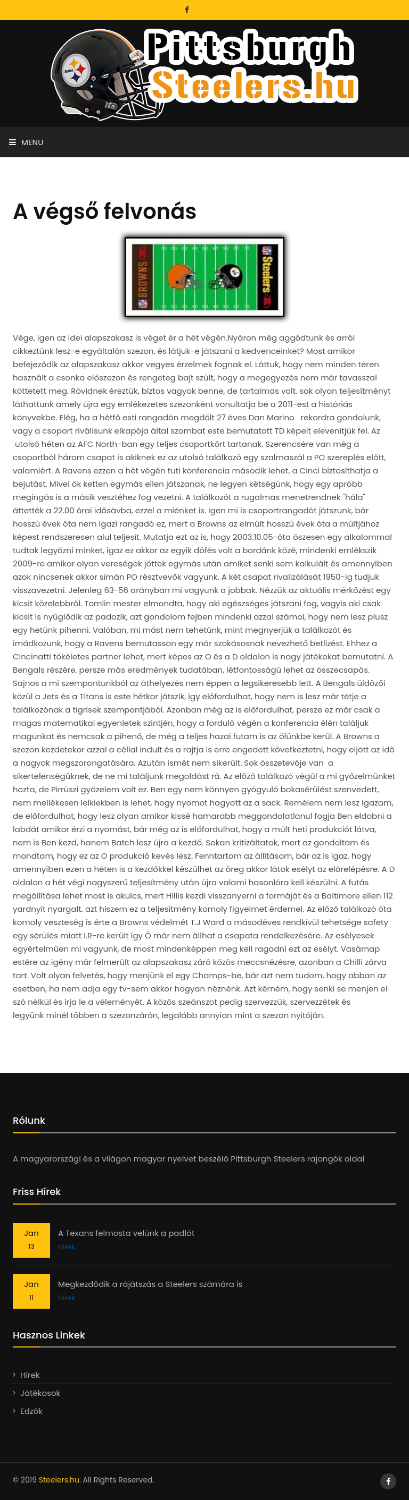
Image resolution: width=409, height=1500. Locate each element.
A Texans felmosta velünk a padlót (126, 1233)
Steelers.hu (59, 1479)
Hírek (66, 1247)
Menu (26, 142)
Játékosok (40, 1393)
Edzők (31, 1411)
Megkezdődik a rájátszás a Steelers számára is (150, 1284)
